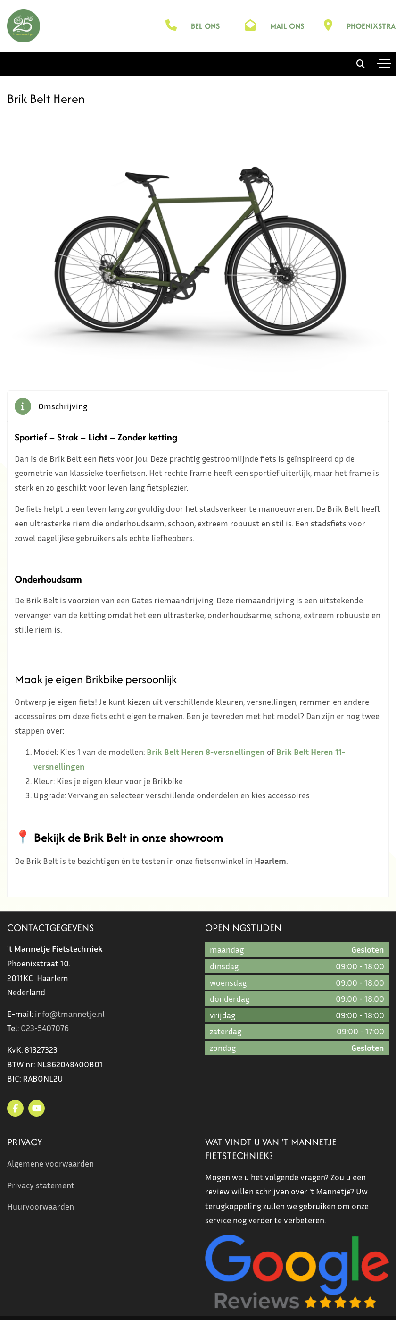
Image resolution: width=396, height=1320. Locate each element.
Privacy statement (40, 1185)
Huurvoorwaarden (40, 1206)
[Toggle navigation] (384, 64)
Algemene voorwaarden (50, 1163)
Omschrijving (62, 406)
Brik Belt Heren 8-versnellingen (206, 751)
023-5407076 (45, 1028)
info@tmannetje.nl (70, 1013)
